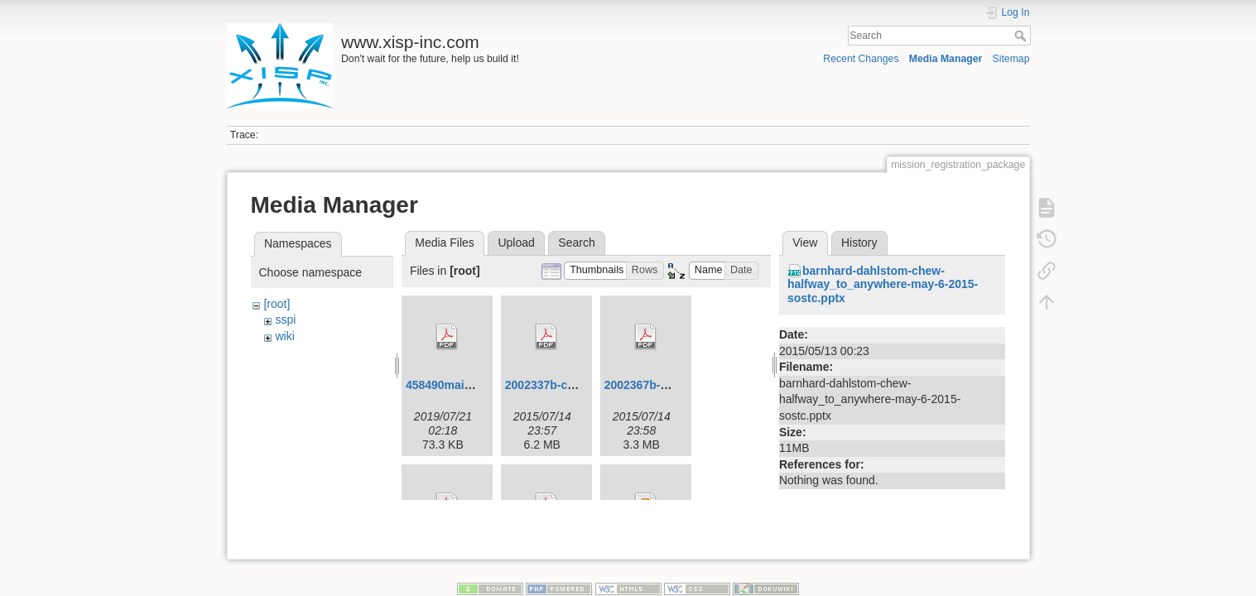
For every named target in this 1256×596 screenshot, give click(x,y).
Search (1022, 35)
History (859, 242)
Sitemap (1011, 59)
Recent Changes (860, 59)
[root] (276, 303)
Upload (516, 242)
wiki (284, 336)
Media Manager (946, 59)
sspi (285, 319)
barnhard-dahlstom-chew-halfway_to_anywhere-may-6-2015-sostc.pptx (882, 284)
